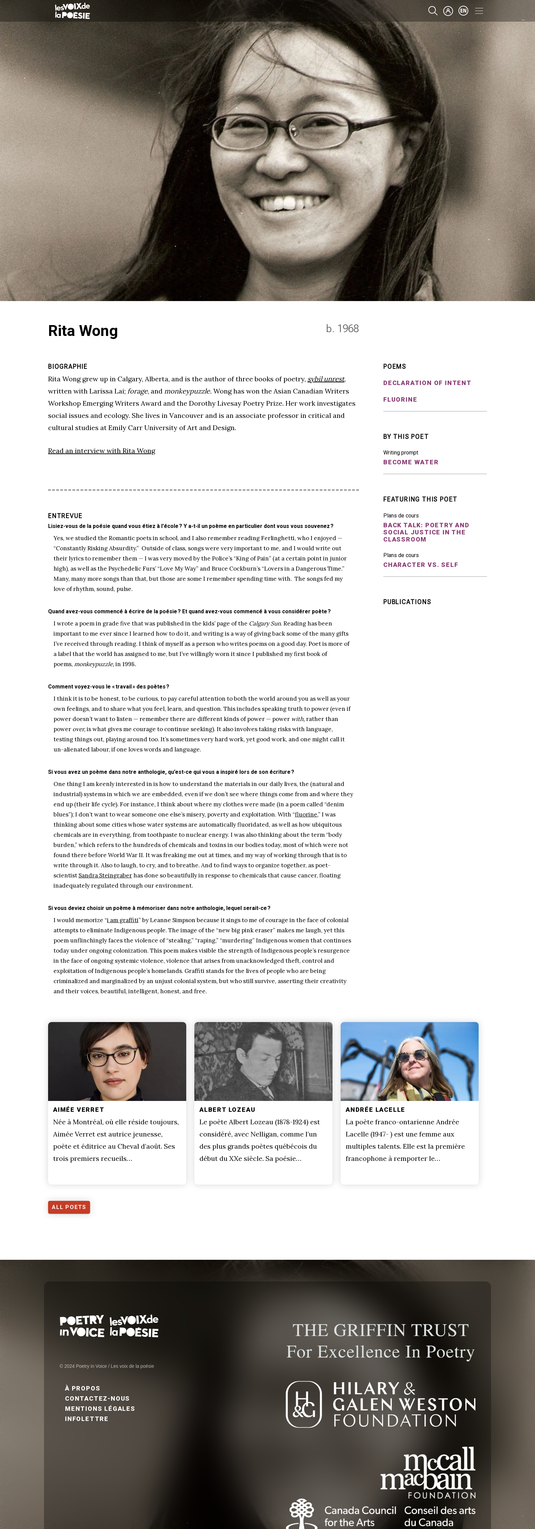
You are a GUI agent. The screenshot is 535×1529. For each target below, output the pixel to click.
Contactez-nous (97, 1398)
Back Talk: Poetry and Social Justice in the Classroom (426, 532)
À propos (82, 1388)
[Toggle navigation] (479, 10)
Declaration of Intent (427, 382)
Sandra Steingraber (105, 875)
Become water (411, 462)
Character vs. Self (420, 564)
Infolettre (87, 1418)
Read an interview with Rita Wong (101, 450)
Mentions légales (100, 1408)
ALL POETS (69, 1207)
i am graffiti (122, 920)
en (463, 11)
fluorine (306, 814)
